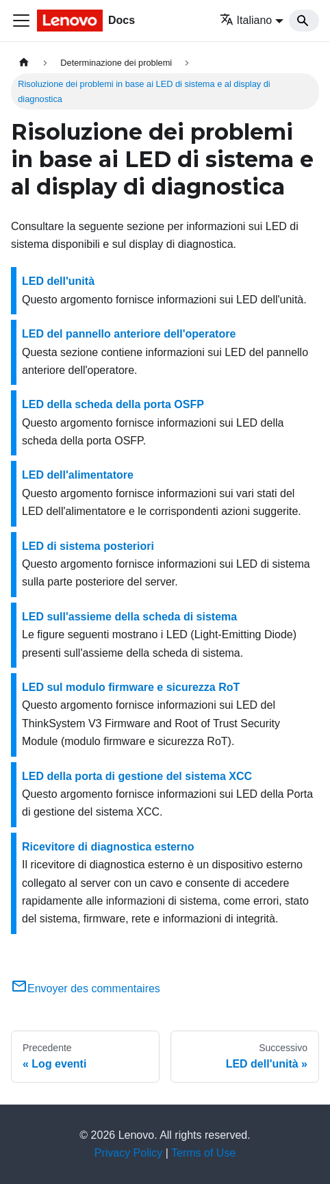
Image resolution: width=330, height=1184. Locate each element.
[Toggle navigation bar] (21, 20)
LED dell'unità (58, 281)
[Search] (304, 21)
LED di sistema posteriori (88, 546)
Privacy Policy (128, 1153)
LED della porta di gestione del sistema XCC (137, 776)
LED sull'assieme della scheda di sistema (129, 616)
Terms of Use (203, 1153)
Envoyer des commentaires (85, 988)
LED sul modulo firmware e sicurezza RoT (131, 687)
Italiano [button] (246, 20)
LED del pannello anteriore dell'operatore (129, 334)
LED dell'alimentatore (78, 475)
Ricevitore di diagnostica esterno (108, 847)
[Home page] (24, 62)
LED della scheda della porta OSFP (113, 404)
